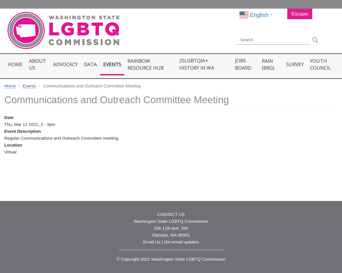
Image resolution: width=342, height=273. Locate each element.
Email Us (151, 241)
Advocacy (65, 64)
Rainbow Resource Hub (145, 64)
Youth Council (320, 64)
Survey (295, 64)
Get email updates (181, 241)
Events (112, 64)
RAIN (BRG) (268, 64)
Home (15, 64)
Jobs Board (243, 64)
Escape (300, 14)
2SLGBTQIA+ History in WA (196, 64)
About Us (37, 64)
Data (90, 64)
